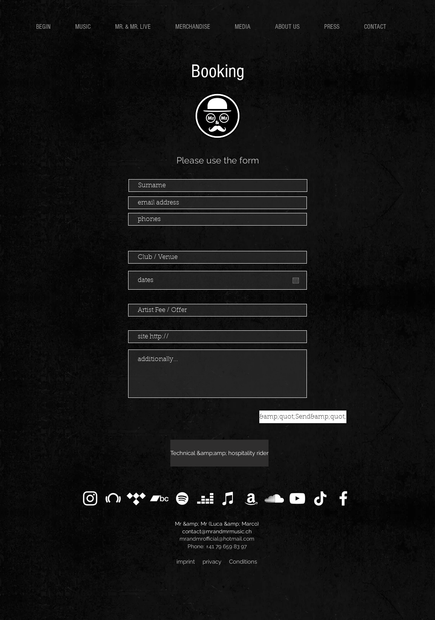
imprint (185, 561)
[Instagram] (90, 498)
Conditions (243, 561)
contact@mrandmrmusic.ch (217, 531)
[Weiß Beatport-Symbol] (113, 498)
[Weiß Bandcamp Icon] (159, 498)
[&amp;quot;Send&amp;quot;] (302, 417)
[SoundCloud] (274, 498)
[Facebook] (343, 498)
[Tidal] (136, 498)
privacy (212, 561)
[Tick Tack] (320, 498)
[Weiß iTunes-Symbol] (228, 498)
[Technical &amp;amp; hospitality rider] (219, 453)
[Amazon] (251, 498)
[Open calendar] (296, 280)
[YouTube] (297, 498)
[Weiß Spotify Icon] (182, 498)
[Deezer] (205, 498)
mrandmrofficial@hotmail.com (217, 539)
